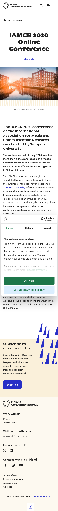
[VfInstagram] (13, 464)
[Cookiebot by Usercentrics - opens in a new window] (41, 219)
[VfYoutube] (21, 464)
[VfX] (4, 450)
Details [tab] (29, 227)
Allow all (29, 280)
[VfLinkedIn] (11, 450)
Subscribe (12, 384)
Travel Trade (10, 422)
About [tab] (47, 227)
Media (6, 418)
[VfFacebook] (5, 464)
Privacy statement (13, 479)
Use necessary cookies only (28, 289)
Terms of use (10, 475)
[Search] (41, 5)
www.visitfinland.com (15, 436)
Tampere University (14, 187)
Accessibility (10, 482)
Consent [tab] (10, 227)
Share (29, 59)
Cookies (7, 486)
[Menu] (49, 5)
